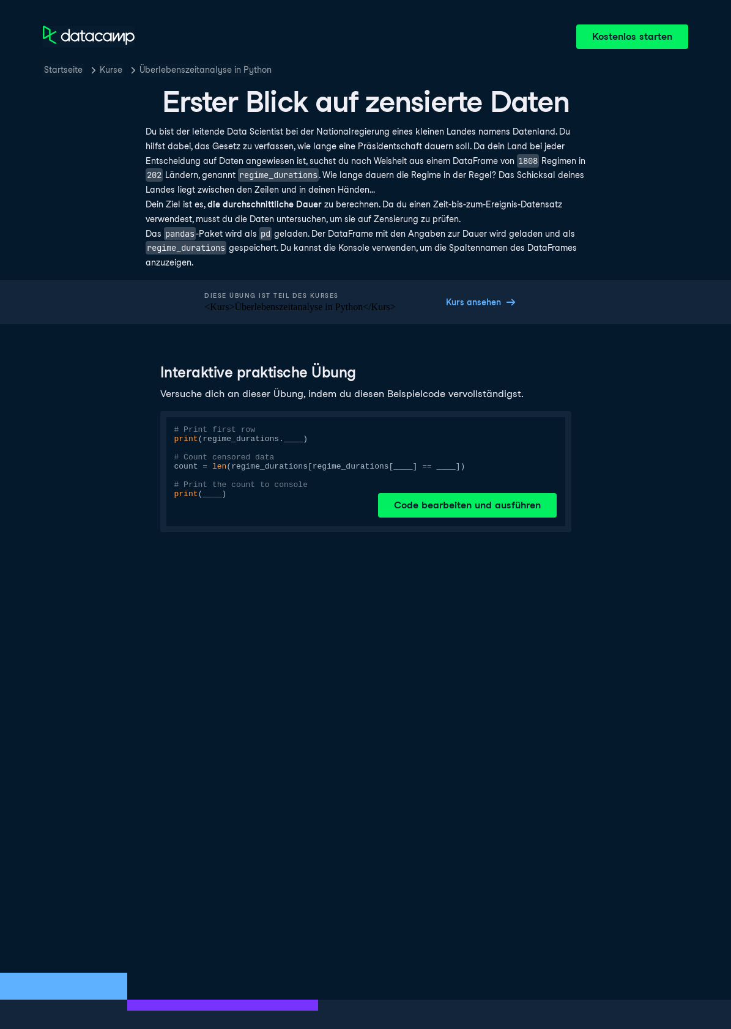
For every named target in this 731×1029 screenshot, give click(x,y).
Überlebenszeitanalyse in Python (205, 70)
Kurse (111, 70)
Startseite (63, 70)
